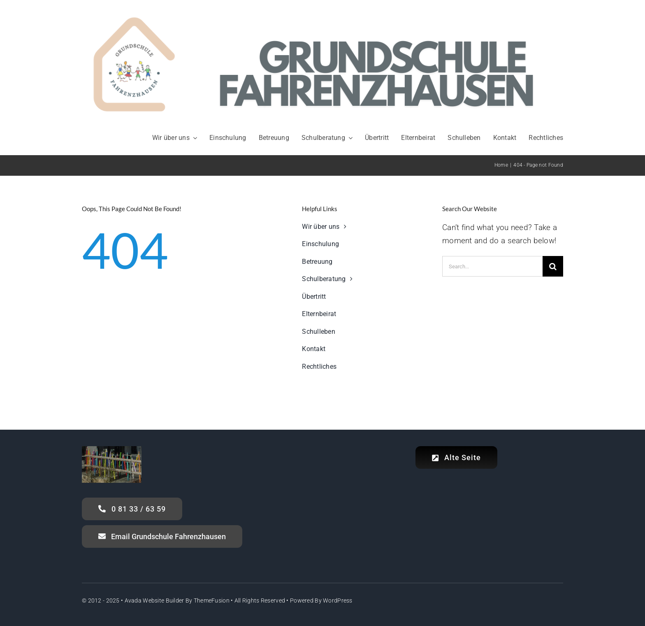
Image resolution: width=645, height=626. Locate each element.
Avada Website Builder (154, 600)
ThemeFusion (212, 600)
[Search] (553, 266)
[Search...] (492, 266)
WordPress (338, 600)
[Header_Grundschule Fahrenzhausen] (322, 8)
